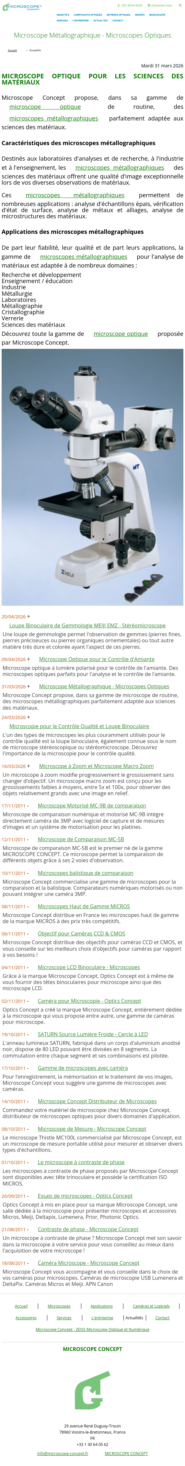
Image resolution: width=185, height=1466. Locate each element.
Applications (102, 1306)
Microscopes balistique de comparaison (85, 872)
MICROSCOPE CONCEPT (126, 1453)
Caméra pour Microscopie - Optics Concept (89, 1000)
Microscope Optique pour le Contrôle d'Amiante (97, 659)
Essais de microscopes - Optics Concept (85, 1195)
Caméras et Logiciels (151, 1306)
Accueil (21, 1306)
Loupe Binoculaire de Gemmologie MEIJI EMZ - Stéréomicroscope (87, 625)
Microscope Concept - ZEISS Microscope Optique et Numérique (92, 1329)
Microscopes (59, 1306)
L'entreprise (102, 1318)
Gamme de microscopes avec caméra (83, 1067)
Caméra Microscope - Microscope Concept (89, 1262)
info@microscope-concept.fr (62, 1453)
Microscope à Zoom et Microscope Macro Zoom (96, 766)
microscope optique (45, 106)
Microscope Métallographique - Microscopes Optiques (104, 686)
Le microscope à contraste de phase (81, 1162)
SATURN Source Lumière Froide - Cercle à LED (93, 1034)
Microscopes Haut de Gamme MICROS (84, 906)
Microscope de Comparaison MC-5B (81, 839)
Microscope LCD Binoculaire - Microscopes (89, 967)
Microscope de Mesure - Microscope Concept (92, 1128)
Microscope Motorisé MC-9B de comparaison (92, 805)
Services (64, 1318)
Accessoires (26, 1318)
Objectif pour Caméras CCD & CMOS (81, 933)
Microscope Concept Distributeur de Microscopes (97, 1101)
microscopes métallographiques (53, 118)
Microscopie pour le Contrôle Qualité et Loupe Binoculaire (79, 726)
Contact (162, 1318)
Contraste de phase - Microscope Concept (88, 1229)
